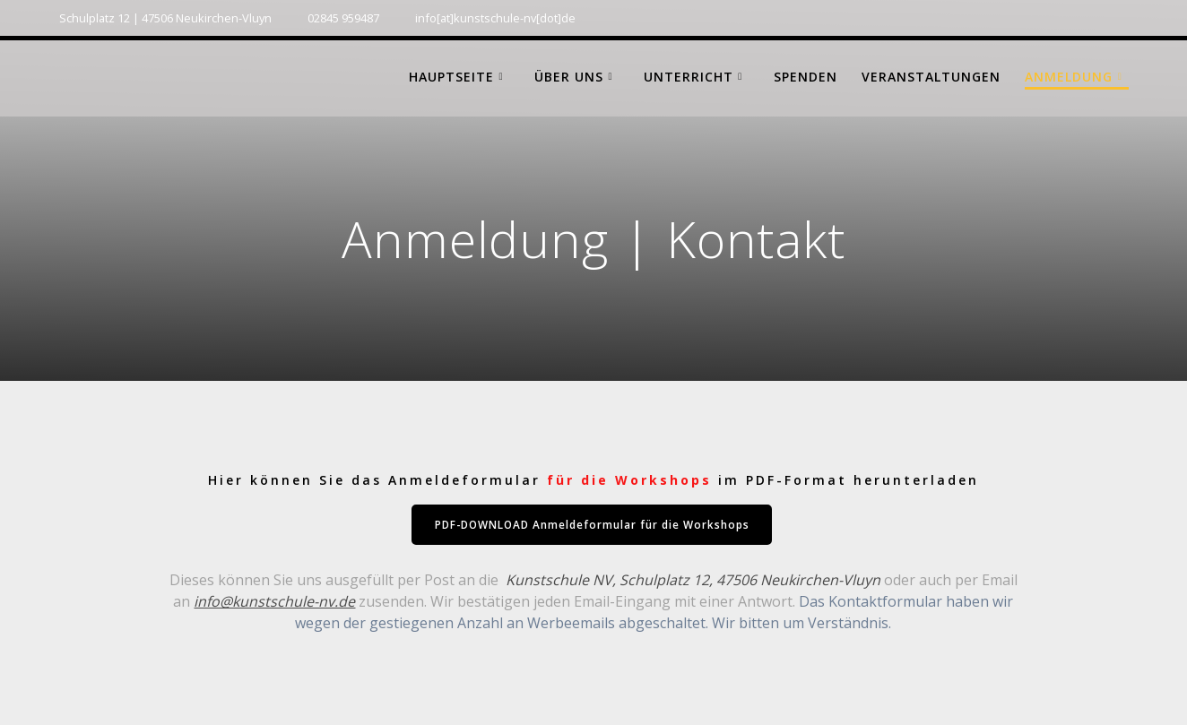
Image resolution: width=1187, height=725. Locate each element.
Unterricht (688, 76)
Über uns (568, 76)
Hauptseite (451, 76)
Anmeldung (1069, 76)
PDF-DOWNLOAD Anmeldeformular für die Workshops (592, 524)
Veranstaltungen (931, 76)
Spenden (805, 76)
